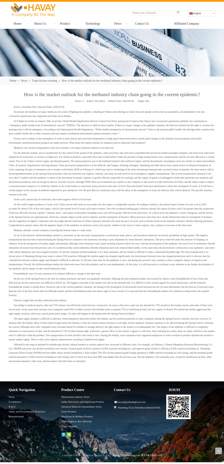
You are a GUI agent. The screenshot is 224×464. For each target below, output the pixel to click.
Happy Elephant (69, 426)
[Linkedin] (63, 434)
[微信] (69, 434)
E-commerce (15, 402)
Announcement (16, 416)
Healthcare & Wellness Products (77, 416)
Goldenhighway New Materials (76, 421)
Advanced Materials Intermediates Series (81, 406)
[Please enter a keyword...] (153, 13)
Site (147, 101)
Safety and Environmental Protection (27, 411)
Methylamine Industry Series (75, 397)
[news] (112, 53)
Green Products (68, 411)
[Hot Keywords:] (178, 13)
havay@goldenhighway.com (129, 402)
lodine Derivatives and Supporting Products (82, 402)
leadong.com (133, 455)
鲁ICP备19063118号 (151, 455)
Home (12, 397)
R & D (12, 406)
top (218, 451)
